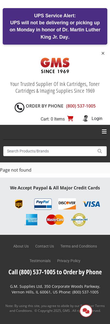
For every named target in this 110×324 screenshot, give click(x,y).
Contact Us (44, 246)
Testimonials (40, 261)
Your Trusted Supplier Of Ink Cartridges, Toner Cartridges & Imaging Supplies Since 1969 (55, 87)
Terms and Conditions (78, 246)
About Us (21, 246)
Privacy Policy (68, 261)
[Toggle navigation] (104, 131)
